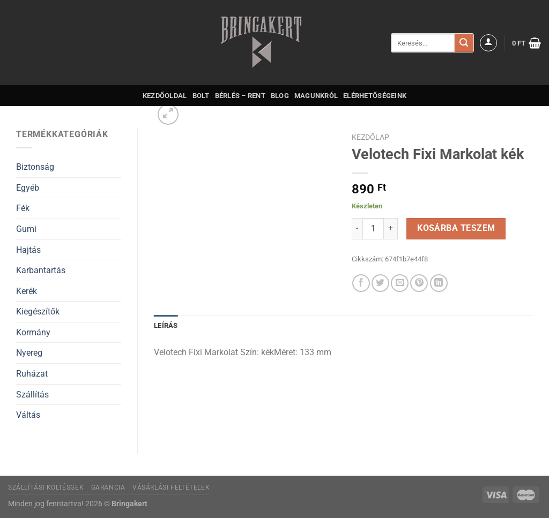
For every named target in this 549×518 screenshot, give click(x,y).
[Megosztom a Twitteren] (380, 283)
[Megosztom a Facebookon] (361, 283)
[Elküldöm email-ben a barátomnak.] (400, 283)
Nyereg (29, 353)
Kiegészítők (38, 311)
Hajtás (28, 250)
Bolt (201, 96)
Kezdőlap (370, 137)
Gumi (26, 229)
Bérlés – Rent (240, 96)
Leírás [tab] (166, 325)
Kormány (33, 332)
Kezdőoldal (165, 96)
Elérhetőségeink (374, 96)
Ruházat (32, 374)
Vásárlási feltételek (171, 487)
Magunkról (316, 96)
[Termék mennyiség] (373, 228)
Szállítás (32, 394)
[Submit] (464, 43)
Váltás (28, 415)
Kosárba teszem (456, 228)
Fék (22, 208)
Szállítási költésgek (46, 487)
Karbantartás (40, 270)
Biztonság (35, 167)
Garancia (108, 487)
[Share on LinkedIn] (439, 283)
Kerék (26, 291)
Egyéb (27, 188)
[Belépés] (488, 42)
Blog (280, 96)
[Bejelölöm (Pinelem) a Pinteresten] (419, 283)
